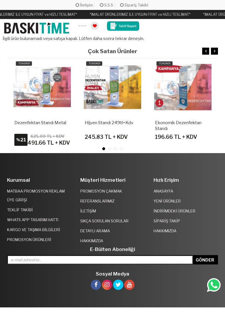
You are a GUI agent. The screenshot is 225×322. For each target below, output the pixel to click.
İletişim (84, 5)
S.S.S (106, 5)
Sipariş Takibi (134, 5)
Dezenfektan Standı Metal (40, 122)
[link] (83, 26)
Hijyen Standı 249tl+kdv (109, 122)
